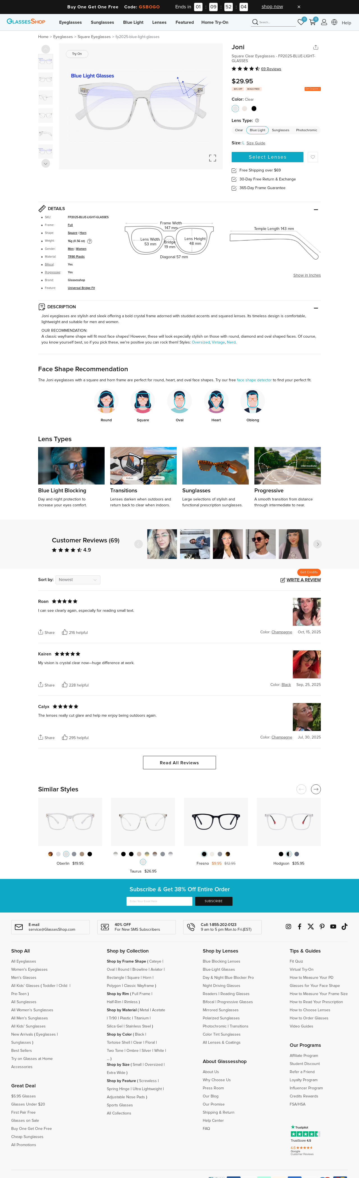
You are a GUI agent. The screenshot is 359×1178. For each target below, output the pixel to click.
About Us (211, 1072)
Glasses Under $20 (28, 1104)
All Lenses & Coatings (222, 1043)
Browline (140, 970)
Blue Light (133, 22)
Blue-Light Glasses (219, 970)
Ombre (132, 1051)
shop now (272, 6)
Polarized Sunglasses (221, 1018)
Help (346, 23)
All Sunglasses (23, 1002)
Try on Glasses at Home (32, 1059)
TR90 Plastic (76, 256)
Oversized (201, 342)
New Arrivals (22, 1034)
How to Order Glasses (309, 1018)
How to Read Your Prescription (316, 1002)
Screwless (148, 1081)
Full (70, 225)
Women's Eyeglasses (29, 970)
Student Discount (305, 1064)
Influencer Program (306, 1088)
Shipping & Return (218, 1112)
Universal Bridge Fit (81, 288)
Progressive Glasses (235, 1002)
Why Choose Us (217, 1080)
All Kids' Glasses (25, 986)
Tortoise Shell (118, 1043)
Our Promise (214, 1104)
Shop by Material (122, 1010)
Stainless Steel (138, 1026)
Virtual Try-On (302, 970)
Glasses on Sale (25, 1121)
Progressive (52, 272)
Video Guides (301, 1026)
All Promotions (23, 1145)
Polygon (114, 986)
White (159, 1051)
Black (139, 1034)
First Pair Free (23, 1112)
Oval (111, 970)
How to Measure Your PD (311, 978)
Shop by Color (119, 1034)
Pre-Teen (19, 994)
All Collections (119, 1113)
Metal (144, 1010)
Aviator (157, 970)
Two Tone (115, 1051)
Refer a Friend (302, 1072)
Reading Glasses (235, 994)
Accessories (22, 1067)
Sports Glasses (120, 1105)
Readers (210, 994)
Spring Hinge (118, 1089)
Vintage (218, 342)
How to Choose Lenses (310, 1010)
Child (63, 986)
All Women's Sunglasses (32, 1010)
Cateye (155, 961)
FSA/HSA (297, 1104)
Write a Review (304, 580)
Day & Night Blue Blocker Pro (228, 978)
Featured (185, 22)
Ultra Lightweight (147, 1089)
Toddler (49, 986)
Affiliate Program (304, 1056)
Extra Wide (116, 1073)
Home (43, 37)
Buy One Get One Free (31, 1129)
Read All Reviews (179, 763)
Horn (83, 233)
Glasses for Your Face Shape (315, 986)
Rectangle (115, 978)
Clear (239, 130)
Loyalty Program (303, 1080)
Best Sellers (21, 1051)
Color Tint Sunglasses (222, 1034)
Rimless (131, 1002)
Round (123, 970)
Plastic (125, 1018)
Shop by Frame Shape (126, 961)
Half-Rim (114, 1002)
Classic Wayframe (139, 986)
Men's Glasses (23, 978)
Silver (146, 1051)
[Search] (273, 22)
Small (137, 1065)
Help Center (213, 1121)
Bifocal (49, 264)
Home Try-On (214, 22)
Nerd (231, 342)
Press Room (213, 1088)
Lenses (159, 22)
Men (71, 249)
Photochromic (306, 130)
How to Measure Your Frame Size (319, 994)
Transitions (239, 1026)
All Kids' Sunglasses (28, 1026)
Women (81, 249)
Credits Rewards (304, 1096)
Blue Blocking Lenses (221, 961)
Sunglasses (102, 22)
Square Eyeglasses (94, 37)
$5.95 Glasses (23, 1096)
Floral (150, 1043)
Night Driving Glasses (221, 986)
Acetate (158, 1010)
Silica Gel (115, 1026)
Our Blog (210, 1096)
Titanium (141, 1018)
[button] (317, 544)
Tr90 (113, 1018)
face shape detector (254, 380)
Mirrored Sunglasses (221, 1010)
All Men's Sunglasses (29, 1018)
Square (72, 233)
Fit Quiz (296, 961)
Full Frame (141, 994)
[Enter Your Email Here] (159, 901)
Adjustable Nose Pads (126, 1097)
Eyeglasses (70, 22)
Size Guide (256, 143)
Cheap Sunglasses (27, 1137)
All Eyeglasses (23, 961)
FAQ (206, 1129)
